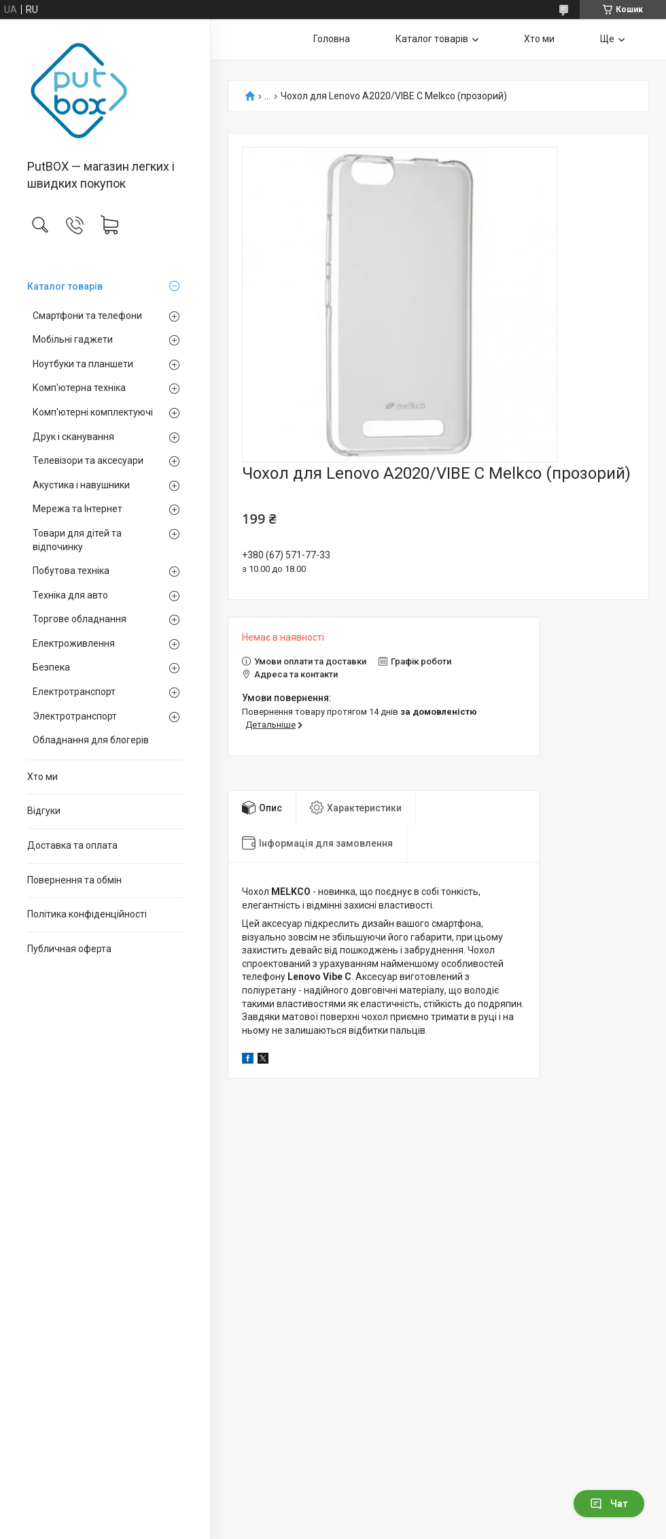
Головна (331, 38)
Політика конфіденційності (87, 914)
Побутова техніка (71, 570)
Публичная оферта (69, 948)
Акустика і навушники (81, 484)
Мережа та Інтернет (77, 508)
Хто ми (42, 776)
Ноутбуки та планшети (83, 363)
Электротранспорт (75, 716)
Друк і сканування (73, 436)
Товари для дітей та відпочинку (77, 540)
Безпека (51, 667)
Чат (609, 1504)
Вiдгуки (43, 810)
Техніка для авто (70, 595)
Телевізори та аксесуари (88, 460)
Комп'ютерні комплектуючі (93, 412)
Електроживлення (74, 643)
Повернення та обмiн (74, 880)
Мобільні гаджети (73, 339)
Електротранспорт (74, 691)
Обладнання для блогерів (91, 739)
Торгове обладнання (79, 618)
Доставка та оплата (72, 845)
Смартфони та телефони (87, 315)
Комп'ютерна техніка (79, 387)
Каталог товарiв (65, 286)
